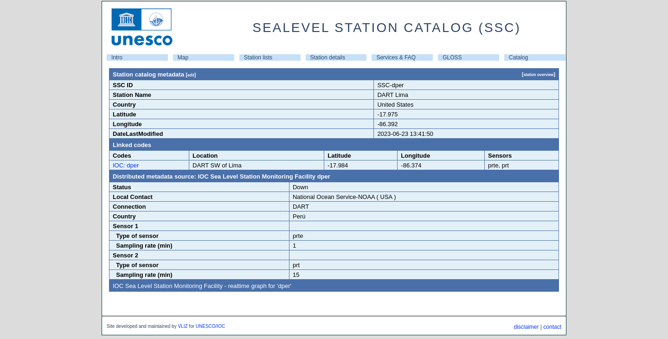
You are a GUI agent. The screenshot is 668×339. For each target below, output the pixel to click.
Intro (116, 57)
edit (190, 75)
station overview (538, 74)
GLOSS (452, 57)
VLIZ (182, 326)
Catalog (518, 57)
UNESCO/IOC (210, 326)
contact (552, 327)
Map (183, 57)
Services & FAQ (396, 57)
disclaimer (526, 327)
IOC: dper (126, 165)
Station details (327, 57)
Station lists (258, 57)
